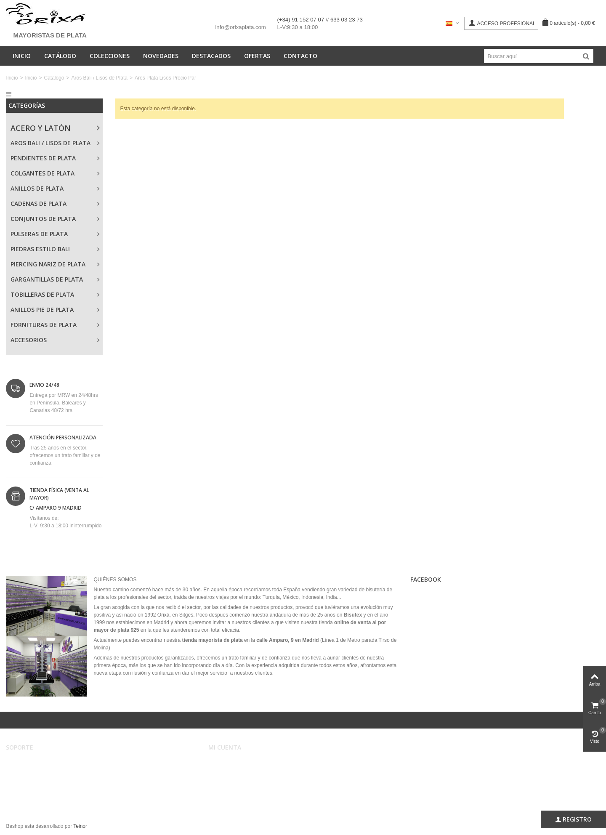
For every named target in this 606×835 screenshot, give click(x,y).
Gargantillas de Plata (47, 279)
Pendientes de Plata (43, 158)
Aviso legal (24, 763)
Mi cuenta (225, 763)
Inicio (22, 56)
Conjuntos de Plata (43, 219)
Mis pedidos (227, 771)
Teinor (80, 826)
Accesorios (29, 340)
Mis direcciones (231, 779)
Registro (573, 819)
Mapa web (23, 796)
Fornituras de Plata (44, 325)
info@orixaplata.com (240, 27)
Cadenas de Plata (38, 203)
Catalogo (54, 78)
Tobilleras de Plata (42, 294)
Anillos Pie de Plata (42, 310)
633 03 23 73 (346, 19)
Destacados (211, 56)
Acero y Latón (41, 128)
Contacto (300, 56)
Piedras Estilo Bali (40, 249)
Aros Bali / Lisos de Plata (100, 78)
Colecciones (110, 56)
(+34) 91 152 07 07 (301, 19)
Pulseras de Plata (39, 234)
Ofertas (257, 56)
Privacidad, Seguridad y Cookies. (49, 788)
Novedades (160, 56)
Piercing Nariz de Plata (48, 264)
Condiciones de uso (34, 771)
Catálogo (60, 56)
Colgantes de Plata (42, 173)
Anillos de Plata (37, 188)
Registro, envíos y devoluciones (47, 779)
